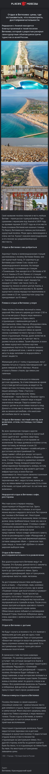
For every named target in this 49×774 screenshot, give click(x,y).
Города (11, 756)
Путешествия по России (24, 756)
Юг (4, 756)
